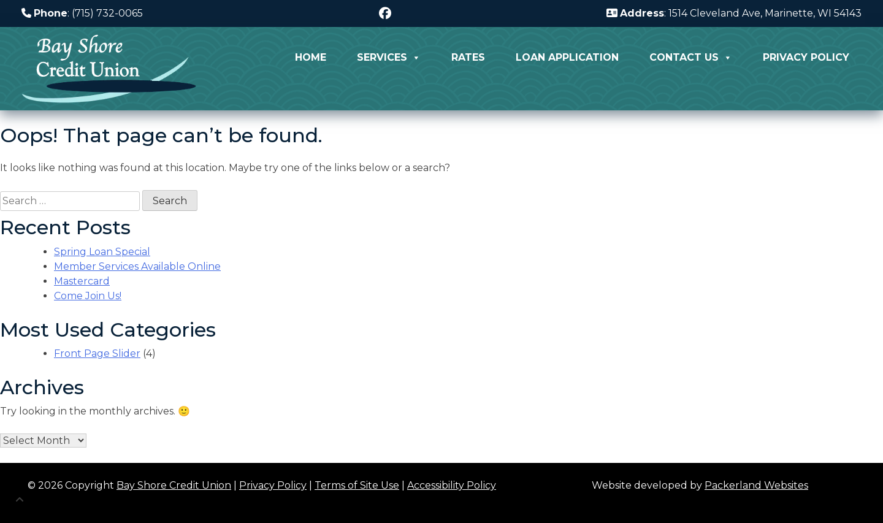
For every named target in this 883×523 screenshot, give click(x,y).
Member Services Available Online (137, 266)
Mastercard (82, 281)
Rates (468, 57)
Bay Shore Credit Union (174, 485)
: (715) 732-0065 (82, 13)
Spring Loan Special (102, 252)
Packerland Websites (756, 485)
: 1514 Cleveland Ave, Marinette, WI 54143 (734, 13)
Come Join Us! (87, 296)
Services (389, 57)
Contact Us (690, 57)
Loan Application (567, 57)
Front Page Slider (97, 353)
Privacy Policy (806, 57)
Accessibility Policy (451, 485)
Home (310, 57)
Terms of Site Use (357, 485)
